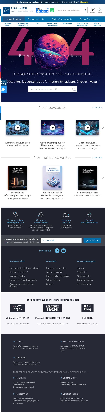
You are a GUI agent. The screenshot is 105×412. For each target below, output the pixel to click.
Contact (49, 283)
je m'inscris (92, 240)
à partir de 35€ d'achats (66, 224)
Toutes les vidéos (85, 280)
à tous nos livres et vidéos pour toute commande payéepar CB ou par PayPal (40, 225)
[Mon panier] (92, 10)
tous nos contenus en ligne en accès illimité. (52, 2)
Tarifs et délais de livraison (58, 276)
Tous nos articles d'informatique (24, 268)
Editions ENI (18, 10)
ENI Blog (19, 341)
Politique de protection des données (21, 285)
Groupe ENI (20, 357)
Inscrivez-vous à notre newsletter (21, 240)
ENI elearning (21, 394)
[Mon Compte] (99, 10)
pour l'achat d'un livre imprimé (15, 224)
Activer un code (53, 280)
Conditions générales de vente (23, 280)
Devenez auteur (84, 283)
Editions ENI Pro (70, 377)
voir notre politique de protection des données (23, 242)
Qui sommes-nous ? (18, 272)
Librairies (81, 268)
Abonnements (83, 276)
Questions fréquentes (56, 268)
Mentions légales (17, 276)
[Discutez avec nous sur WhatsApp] (52, 10)
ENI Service (20, 377)
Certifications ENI (70, 394)
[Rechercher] (85, 10)
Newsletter (82, 272)
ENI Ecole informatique (73, 341)
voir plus (98, 107)
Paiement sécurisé (54, 272)
